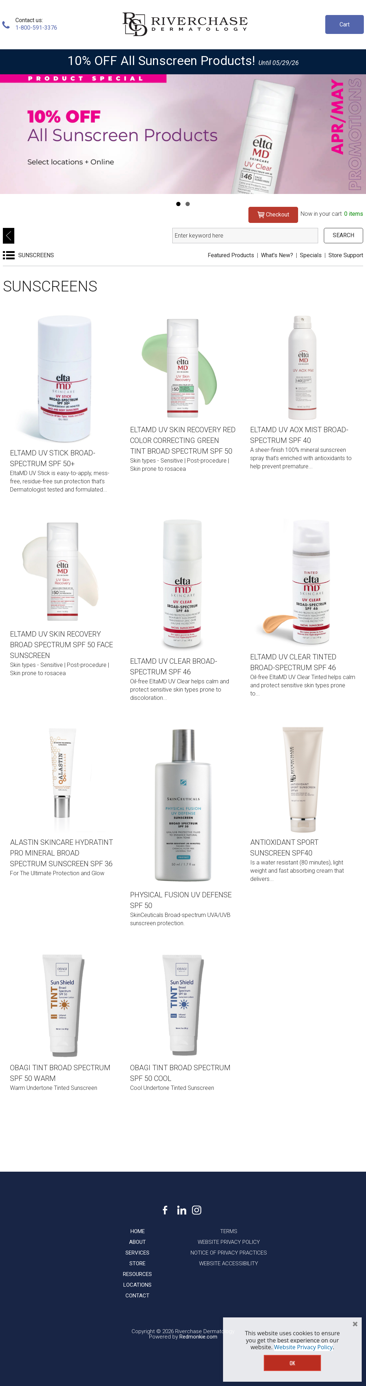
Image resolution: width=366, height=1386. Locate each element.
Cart (345, 24)
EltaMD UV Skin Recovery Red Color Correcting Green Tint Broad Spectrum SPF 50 (183, 440)
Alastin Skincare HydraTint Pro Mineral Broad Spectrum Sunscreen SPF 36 (61, 853)
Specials (311, 255)
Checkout (273, 214)
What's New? (277, 255)
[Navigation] (178, 204)
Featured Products (231, 255)
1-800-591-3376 (36, 27)
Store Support (345, 255)
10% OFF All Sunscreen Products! (161, 61)
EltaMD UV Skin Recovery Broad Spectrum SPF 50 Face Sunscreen (61, 645)
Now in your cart (332, 213)
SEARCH (343, 235)
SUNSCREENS (36, 255)
